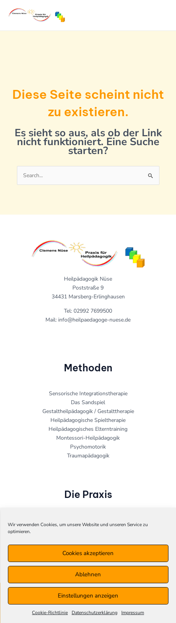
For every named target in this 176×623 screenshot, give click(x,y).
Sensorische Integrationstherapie (88, 393)
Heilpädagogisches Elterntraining (88, 429)
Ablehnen (88, 574)
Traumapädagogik (88, 455)
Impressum (132, 612)
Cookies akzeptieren (88, 553)
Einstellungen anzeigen (88, 595)
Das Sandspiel (88, 402)
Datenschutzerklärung (94, 612)
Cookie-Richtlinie (50, 612)
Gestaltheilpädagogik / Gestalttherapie (88, 411)
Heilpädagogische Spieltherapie (88, 420)
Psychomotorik (88, 446)
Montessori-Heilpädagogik (88, 438)
